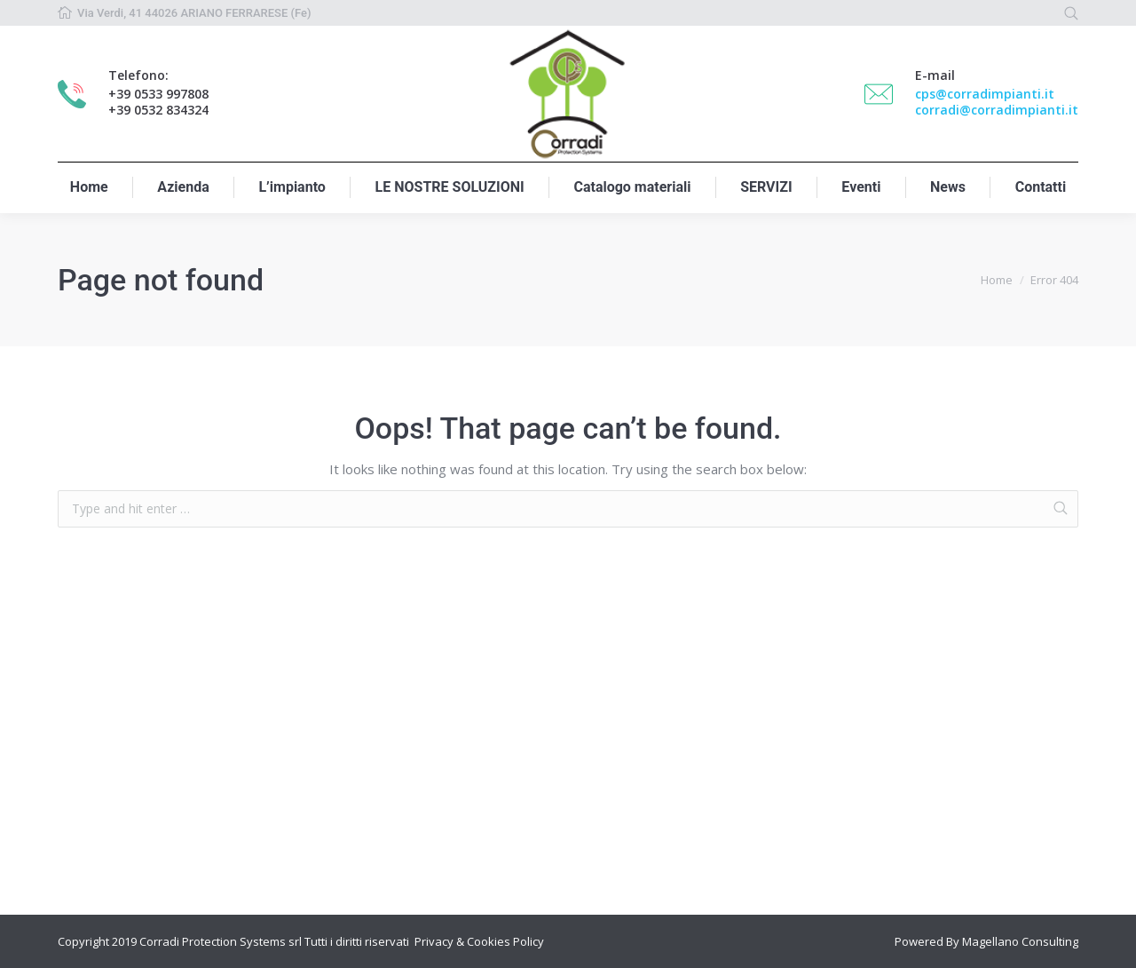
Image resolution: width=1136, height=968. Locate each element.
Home (997, 280)
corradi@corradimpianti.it (996, 109)
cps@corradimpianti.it (984, 93)
